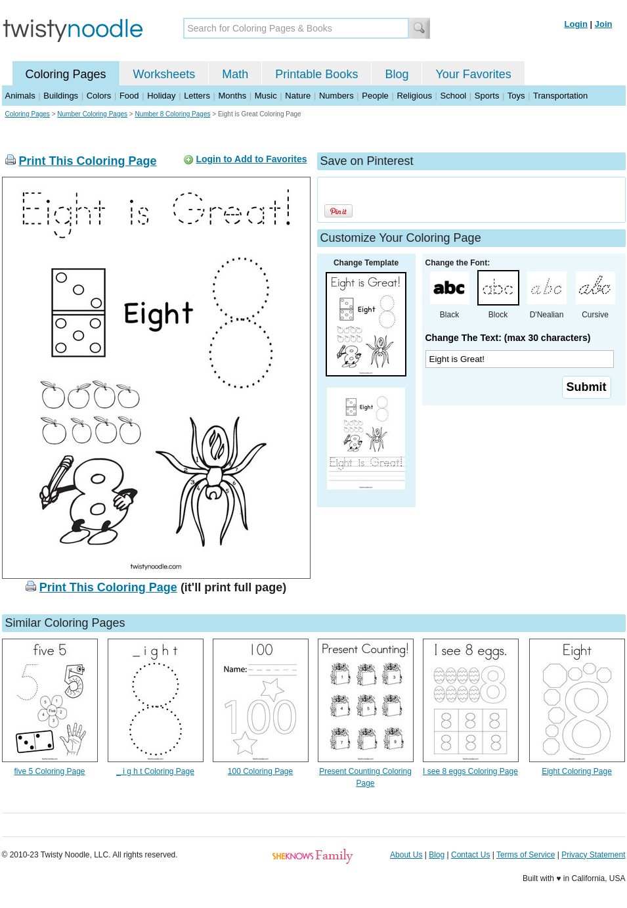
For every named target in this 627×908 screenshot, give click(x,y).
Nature (298, 96)
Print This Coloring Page (88, 161)
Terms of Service (525, 854)
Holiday (161, 96)
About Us (406, 854)
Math (235, 74)
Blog (396, 74)
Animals (20, 96)
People (375, 96)
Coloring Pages (66, 74)
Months (233, 96)
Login (576, 24)
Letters (197, 96)
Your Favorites (473, 74)
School (454, 96)
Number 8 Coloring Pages (172, 114)
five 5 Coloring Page (49, 771)
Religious (414, 96)
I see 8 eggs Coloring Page (470, 771)
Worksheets (164, 74)
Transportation (560, 96)
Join (604, 24)
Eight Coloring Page (577, 771)
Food (129, 96)
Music (266, 96)
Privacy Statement (593, 854)
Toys (516, 96)
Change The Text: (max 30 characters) (508, 337)
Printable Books (316, 74)
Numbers (336, 96)
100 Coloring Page (260, 771)
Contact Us (470, 854)
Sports (487, 96)
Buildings (60, 96)
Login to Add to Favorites (251, 159)
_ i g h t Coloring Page (155, 771)
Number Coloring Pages (92, 114)
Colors (99, 96)
